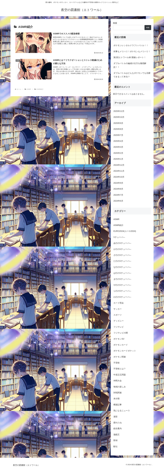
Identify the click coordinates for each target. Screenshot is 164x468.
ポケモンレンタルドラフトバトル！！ (130, 45)
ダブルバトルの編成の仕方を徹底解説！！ (129, 65)
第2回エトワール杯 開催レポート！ (129, 57)
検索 (115, 23)
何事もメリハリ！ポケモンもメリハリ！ (131, 51)
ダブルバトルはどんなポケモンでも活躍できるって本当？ (131, 75)
